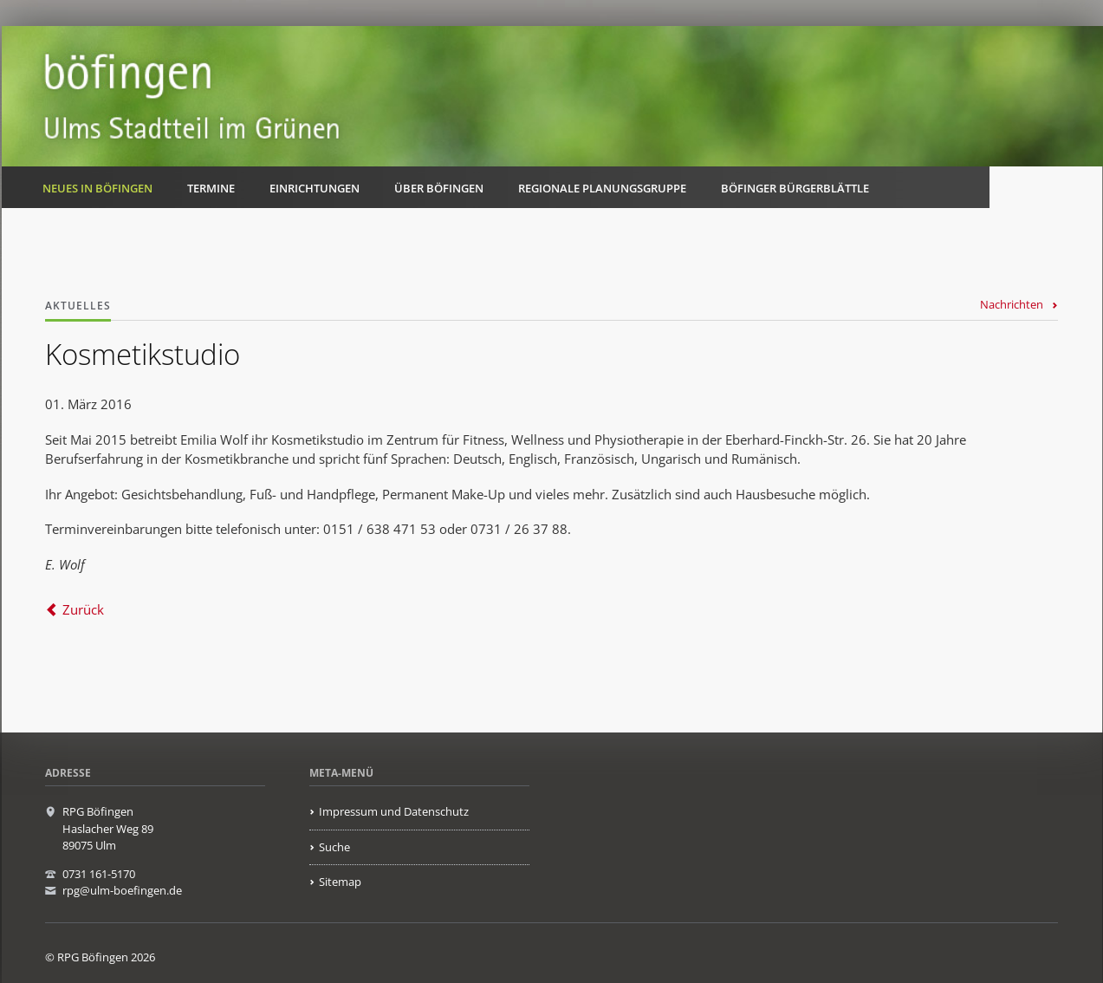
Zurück (83, 609)
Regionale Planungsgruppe (602, 188)
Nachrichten (1011, 304)
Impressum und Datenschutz (394, 811)
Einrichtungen (314, 188)
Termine (211, 188)
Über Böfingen (438, 188)
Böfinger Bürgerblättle (795, 188)
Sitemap (340, 881)
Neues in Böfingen (97, 188)
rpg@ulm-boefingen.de (122, 890)
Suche (334, 847)
